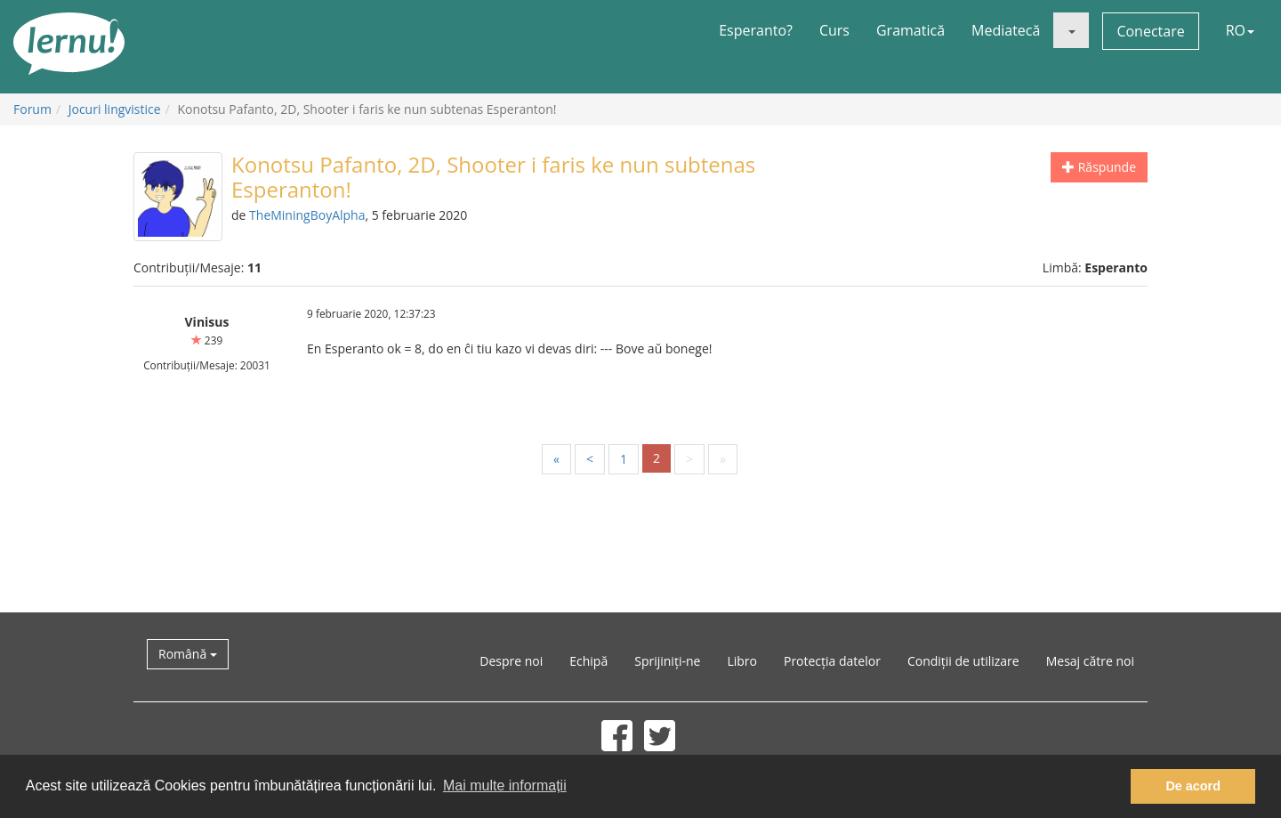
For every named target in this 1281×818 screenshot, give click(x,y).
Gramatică (910, 30)
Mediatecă (1005, 30)
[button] (1071, 30)
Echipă (588, 660)
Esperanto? (756, 30)
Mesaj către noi (1090, 660)
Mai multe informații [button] (505, 785)
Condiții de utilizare (963, 660)
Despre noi (511, 660)
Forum (32, 109)
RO (1240, 30)
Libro (742, 660)
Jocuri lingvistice (114, 109)
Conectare (1150, 31)
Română (187, 653)
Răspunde (1099, 166)
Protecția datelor (832, 660)
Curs (834, 30)
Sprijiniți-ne (667, 660)
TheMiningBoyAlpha (307, 215)
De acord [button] (1193, 786)
